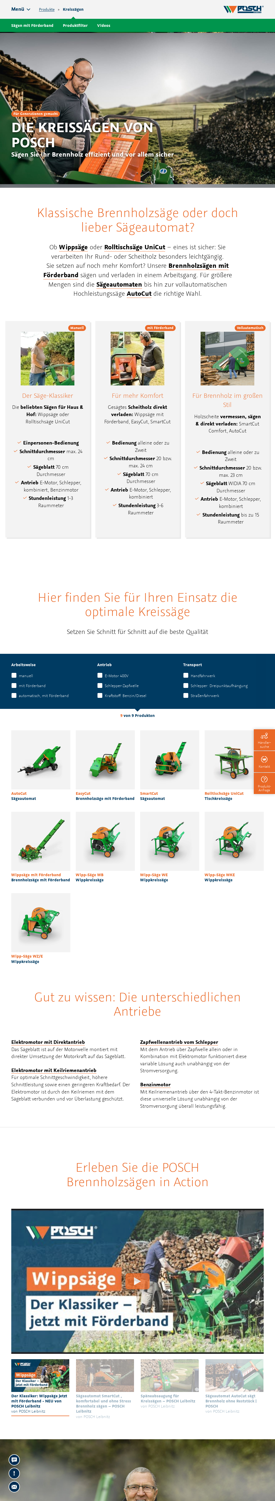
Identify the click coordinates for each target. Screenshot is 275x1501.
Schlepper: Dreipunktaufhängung (219, 685)
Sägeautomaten (119, 284)
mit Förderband (32, 685)
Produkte (47, 10)
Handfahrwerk (203, 675)
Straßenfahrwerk (205, 695)
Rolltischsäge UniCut (134, 247)
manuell (26, 675)
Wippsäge (73, 247)
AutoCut (139, 293)
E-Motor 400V (116, 675)
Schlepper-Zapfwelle (122, 685)
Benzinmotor (155, 1084)
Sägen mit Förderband (32, 25)
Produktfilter (75, 25)
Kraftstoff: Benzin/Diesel (125, 695)
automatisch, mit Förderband (44, 695)
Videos (103, 25)
